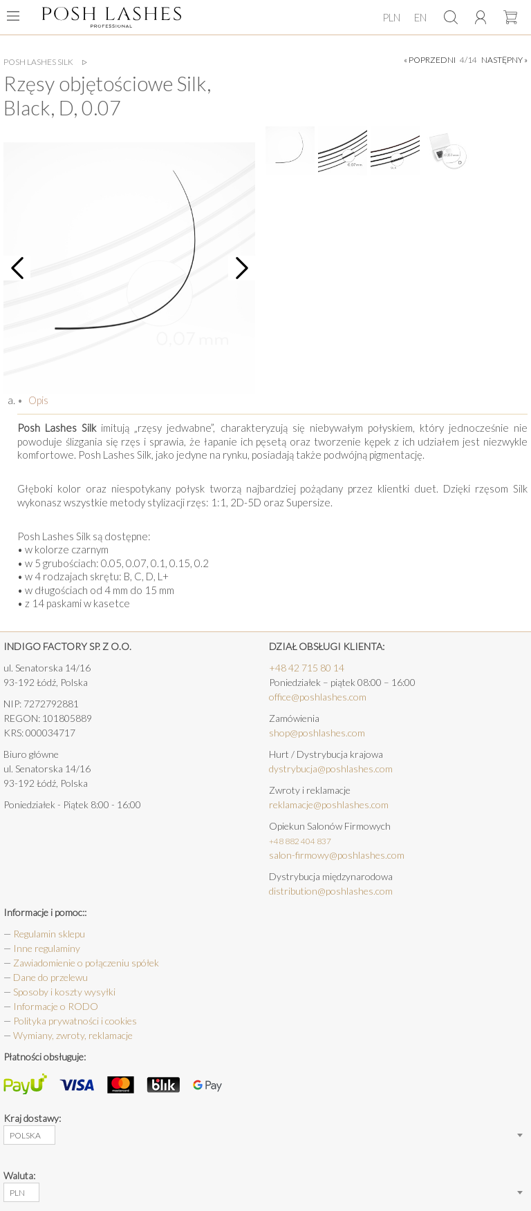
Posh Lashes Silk (38, 62)
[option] (129, 268)
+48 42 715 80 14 (306, 668)
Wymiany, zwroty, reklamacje (73, 1035)
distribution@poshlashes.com (331, 891)
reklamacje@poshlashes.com (329, 804)
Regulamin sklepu (49, 934)
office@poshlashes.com (317, 697)
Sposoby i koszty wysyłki (64, 992)
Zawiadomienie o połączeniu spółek (86, 963)
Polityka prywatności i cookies (75, 1021)
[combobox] (29, 1135)
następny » (504, 60)
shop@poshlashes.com (317, 732)
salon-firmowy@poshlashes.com (336, 855)
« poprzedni (430, 60)
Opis (37, 400)
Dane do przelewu (50, 977)
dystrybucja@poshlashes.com (331, 768)
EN (420, 17)
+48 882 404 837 (300, 841)
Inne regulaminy (46, 948)
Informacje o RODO (55, 1006)
